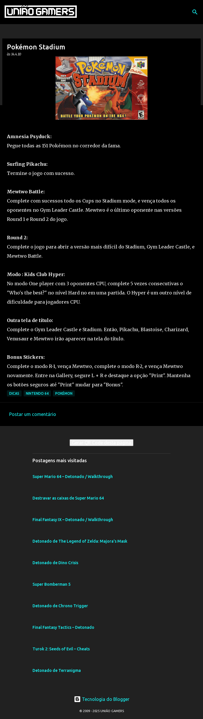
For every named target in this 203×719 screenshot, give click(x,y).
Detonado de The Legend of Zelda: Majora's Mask (79, 541)
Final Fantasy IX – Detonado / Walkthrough (72, 519)
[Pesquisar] (194, 12)
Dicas (14, 393)
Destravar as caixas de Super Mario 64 (68, 498)
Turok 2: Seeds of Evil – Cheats (61, 649)
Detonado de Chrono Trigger (60, 606)
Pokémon (63, 393)
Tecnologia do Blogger (101, 699)
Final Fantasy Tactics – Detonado (63, 627)
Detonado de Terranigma (56, 670)
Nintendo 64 (37, 393)
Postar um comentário (32, 414)
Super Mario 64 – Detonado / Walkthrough (72, 476)
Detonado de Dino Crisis (55, 562)
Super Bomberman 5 (51, 584)
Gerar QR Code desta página (101, 442)
